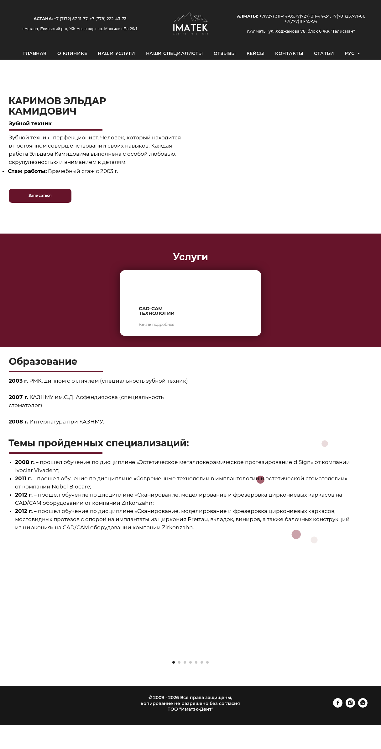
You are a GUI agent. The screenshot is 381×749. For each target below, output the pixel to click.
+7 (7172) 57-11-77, (70, 18)
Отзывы (225, 53)
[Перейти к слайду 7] (207, 662)
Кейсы (256, 53)
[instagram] (350, 706)
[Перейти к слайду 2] (179, 662)
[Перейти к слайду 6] (202, 662)
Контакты (289, 53)
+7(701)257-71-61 (348, 16)
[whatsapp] (363, 706)
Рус (350, 53)
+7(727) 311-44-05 (276, 16)
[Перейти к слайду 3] (185, 662)
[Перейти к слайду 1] (173, 662)
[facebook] (337, 706)
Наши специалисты (174, 53)
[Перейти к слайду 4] (190, 662)
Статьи (324, 53)
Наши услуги (116, 53)
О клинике (72, 53)
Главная (35, 53)
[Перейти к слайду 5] (196, 662)
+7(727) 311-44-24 (312, 16)
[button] (40, 196)
